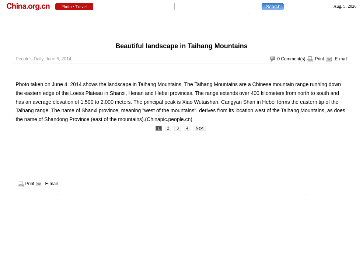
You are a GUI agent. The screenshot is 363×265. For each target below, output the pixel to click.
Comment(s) (293, 58)
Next (199, 128)
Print (319, 58)
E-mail (341, 58)
